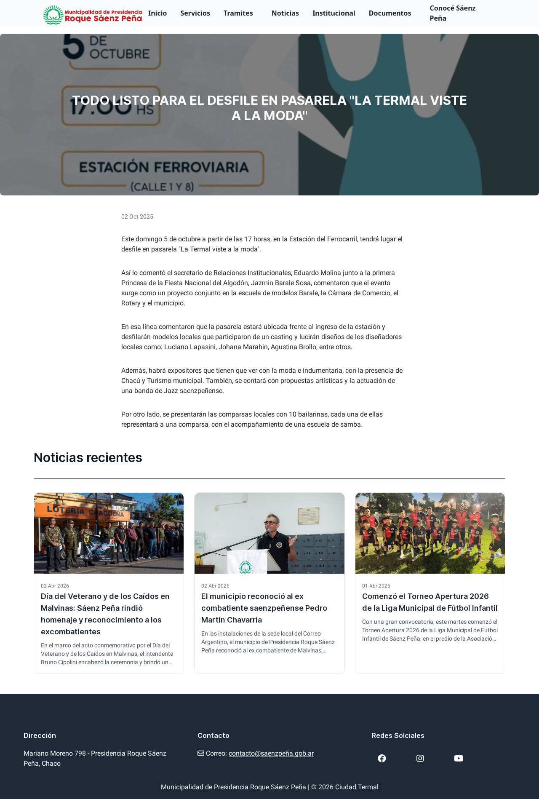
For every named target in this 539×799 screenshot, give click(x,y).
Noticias (285, 13)
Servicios (195, 13)
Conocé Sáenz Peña (453, 13)
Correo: (255, 753)
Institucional (333, 13)
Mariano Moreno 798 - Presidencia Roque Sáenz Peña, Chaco (95, 758)
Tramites (238, 13)
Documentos (390, 13)
